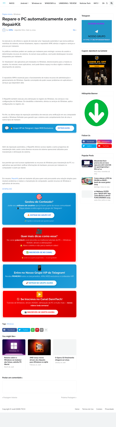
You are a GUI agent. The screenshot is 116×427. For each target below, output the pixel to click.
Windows (17, 14)
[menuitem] (17, 3)
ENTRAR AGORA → (64, 171)
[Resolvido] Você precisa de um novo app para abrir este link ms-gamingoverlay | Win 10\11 (102, 165)
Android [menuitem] (24, 3)
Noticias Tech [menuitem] (85, 3)
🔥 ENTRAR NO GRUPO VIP (39, 258)
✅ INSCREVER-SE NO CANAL (39, 296)
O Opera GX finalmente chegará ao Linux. (64, 404)
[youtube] (104, 146)
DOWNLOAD (7, 232)
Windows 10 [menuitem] (37, 3)
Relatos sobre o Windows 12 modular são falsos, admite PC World (13, 406)
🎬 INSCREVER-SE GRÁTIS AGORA (39, 357)
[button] (106, 3)
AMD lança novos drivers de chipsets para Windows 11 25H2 (39, 405)
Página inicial (7, 14)
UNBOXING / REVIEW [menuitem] (68, 3)
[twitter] (89, 146)
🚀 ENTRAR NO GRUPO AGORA (39, 327)
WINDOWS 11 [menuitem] (50, 3)
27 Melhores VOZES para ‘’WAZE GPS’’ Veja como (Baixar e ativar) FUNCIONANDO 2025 (102, 195)
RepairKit (15, 221)
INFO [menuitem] (96, 3)
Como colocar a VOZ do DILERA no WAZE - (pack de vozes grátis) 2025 (103, 181)
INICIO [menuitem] (11, 3)
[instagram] (104, 142)
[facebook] (89, 142)
